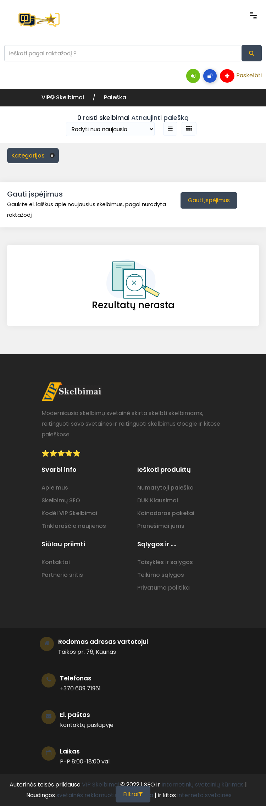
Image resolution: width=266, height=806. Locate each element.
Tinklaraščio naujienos (73, 526)
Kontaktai (55, 562)
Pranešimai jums (160, 526)
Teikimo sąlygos (160, 575)
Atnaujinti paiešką (160, 117)
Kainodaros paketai (165, 513)
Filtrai (133, 794)
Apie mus (54, 488)
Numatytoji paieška (165, 488)
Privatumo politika (163, 588)
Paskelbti (241, 76)
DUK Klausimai (157, 500)
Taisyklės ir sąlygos (165, 562)
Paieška (115, 97)
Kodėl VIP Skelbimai (69, 513)
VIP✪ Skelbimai (63, 97)
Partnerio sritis (62, 575)
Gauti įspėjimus (209, 200)
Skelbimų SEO (60, 500)
